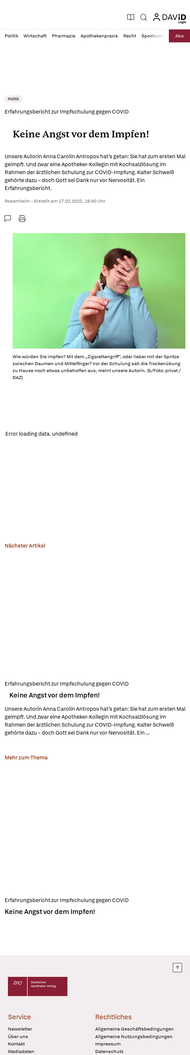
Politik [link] (13, 99)
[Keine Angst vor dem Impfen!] (95, 614)
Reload (91, 433)
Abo (179, 36)
